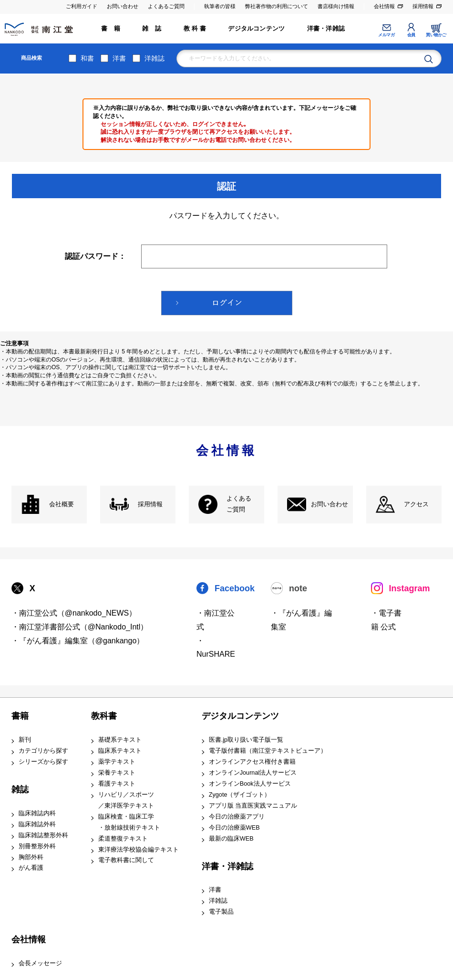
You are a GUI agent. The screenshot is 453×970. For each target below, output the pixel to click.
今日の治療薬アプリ (237, 816)
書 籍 (110, 28)
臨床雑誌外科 (37, 824)
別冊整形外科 (37, 846)
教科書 (104, 716)
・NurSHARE (215, 648)
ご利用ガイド (81, 6)
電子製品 (221, 911)
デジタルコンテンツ (256, 28)
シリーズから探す (43, 761)
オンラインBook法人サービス (250, 783)
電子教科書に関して (126, 860)
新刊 (25, 739)
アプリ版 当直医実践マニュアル (253, 805)
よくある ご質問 (238, 504)
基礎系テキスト (120, 739)
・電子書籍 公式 (386, 620)
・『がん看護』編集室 (301, 620)
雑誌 (20, 789)
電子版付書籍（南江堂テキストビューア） (268, 750)
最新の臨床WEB (231, 838)
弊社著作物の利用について (276, 6)
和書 (87, 58)
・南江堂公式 (215, 620)
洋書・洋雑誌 (326, 28)
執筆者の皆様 (220, 6)
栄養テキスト (116, 772)
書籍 (20, 716)
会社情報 (384, 6)
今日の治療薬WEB (234, 827)
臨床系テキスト (120, 750)
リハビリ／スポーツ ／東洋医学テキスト (126, 800)
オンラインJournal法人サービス (253, 772)
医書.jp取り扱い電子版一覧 (246, 739)
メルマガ (386, 34)
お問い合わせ (122, 6)
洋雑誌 (154, 58)
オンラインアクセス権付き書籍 (252, 761)
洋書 (119, 58)
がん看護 (31, 867)
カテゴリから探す (43, 750)
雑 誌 (151, 28)
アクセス (416, 504)
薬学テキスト (116, 761)
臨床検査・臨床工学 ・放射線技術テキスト (129, 822)
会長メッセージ (40, 963)
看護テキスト (116, 783)
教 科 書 (195, 28)
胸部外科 (31, 857)
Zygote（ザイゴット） (240, 794)
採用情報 (422, 6)
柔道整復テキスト (123, 838)
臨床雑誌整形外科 (43, 835)
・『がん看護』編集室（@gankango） (77, 641)
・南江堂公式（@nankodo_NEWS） (74, 613)
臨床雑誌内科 (37, 813)
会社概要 (61, 504)
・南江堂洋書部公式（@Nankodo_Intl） (79, 627)
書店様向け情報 (336, 6)
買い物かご (436, 34)
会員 (411, 34)
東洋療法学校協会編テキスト (138, 849)
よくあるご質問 (166, 6)
